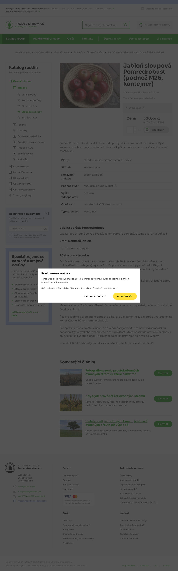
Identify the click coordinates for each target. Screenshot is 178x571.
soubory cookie (69, 278)
